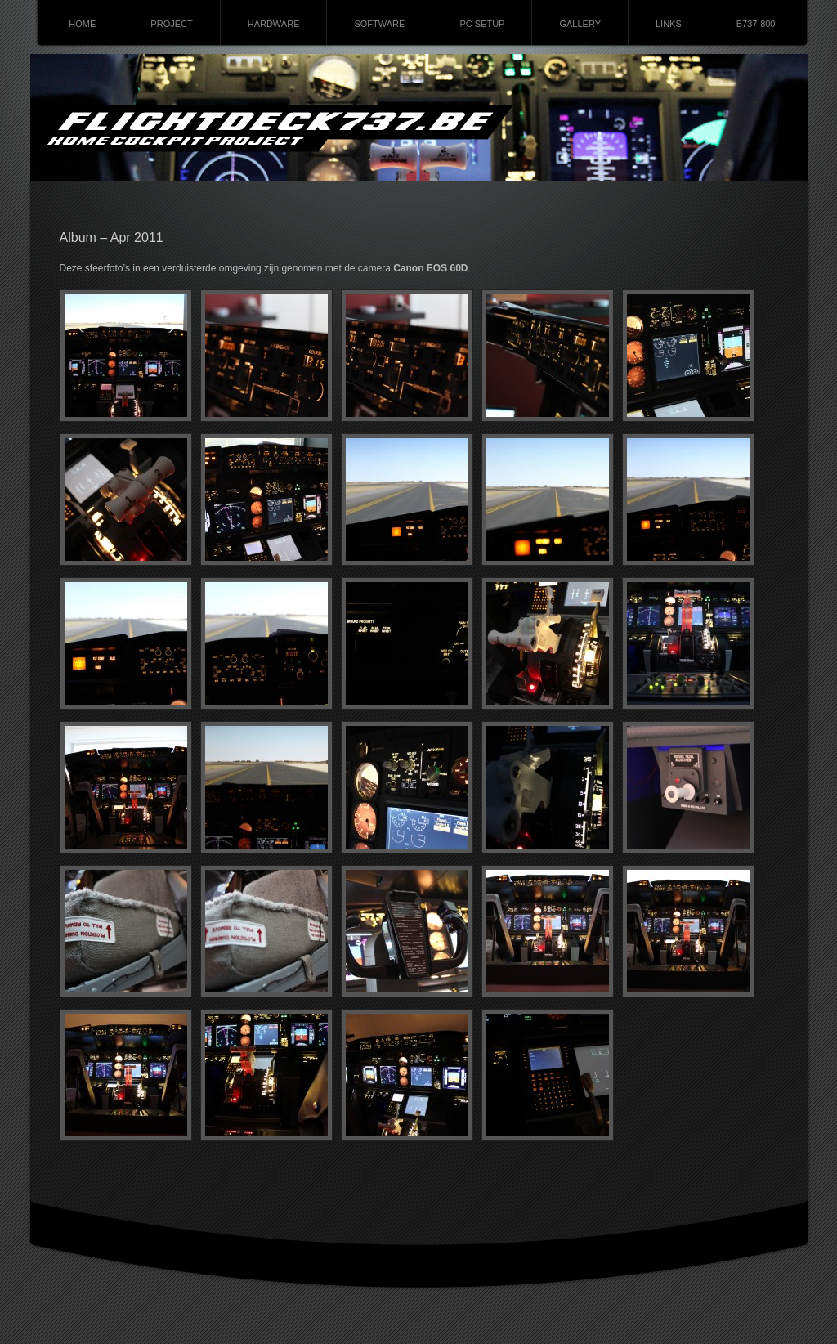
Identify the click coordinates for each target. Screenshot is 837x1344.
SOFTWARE (379, 24)
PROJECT (171, 24)
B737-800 (756, 24)
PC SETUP (481, 24)
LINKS (669, 24)
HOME (82, 24)
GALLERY (580, 24)
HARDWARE (274, 24)
